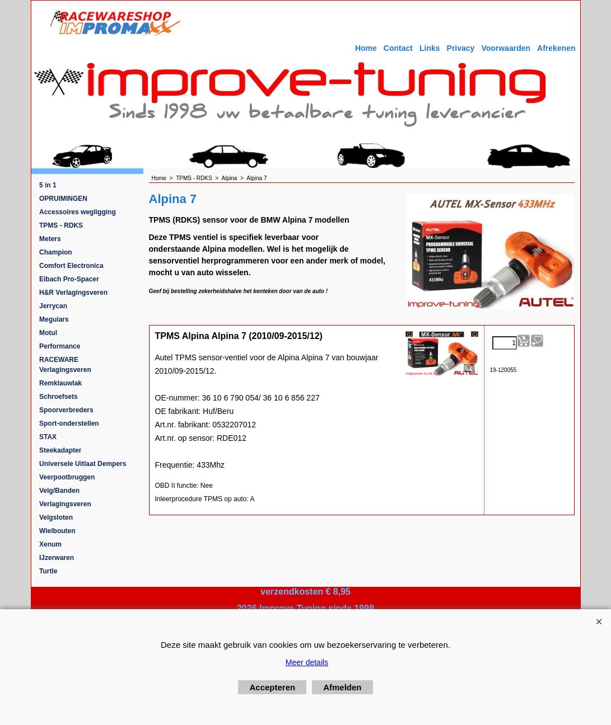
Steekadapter (60, 450)
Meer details (307, 662)
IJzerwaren (56, 558)
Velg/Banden (59, 491)
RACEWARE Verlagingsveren (65, 365)
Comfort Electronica (71, 266)
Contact (398, 48)
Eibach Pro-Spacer (69, 279)
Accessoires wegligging (77, 212)
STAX (48, 437)
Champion (55, 252)
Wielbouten (57, 531)
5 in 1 (48, 185)
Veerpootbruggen (67, 477)
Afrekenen (556, 48)
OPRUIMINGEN (63, 199)
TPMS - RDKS (61, 225)
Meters (50, 239)
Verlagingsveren (65, 504)
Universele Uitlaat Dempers (82, 464)
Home (366, 48)
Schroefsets (58, 397)
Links (429, 48)
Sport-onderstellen (69, 423)
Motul (48, 333)
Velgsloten (56, 517)
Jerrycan (53, 306)
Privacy (461, 48)
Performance (59, 346)
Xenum (50, 544)
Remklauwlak (60, 383)
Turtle (48, 571)
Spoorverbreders (66, 410)
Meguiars (54, 319)
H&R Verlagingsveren (73, 292)
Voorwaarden (505, 48)
